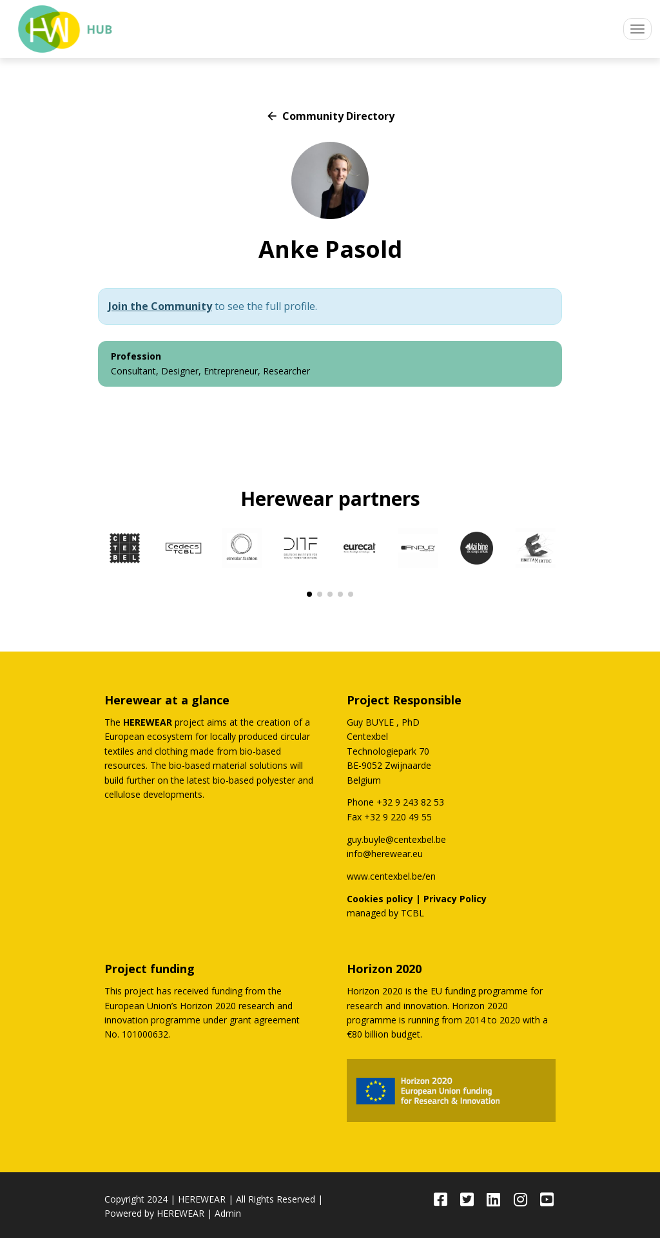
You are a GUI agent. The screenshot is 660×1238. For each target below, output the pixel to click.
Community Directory (330, 116)
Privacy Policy (455, 899)
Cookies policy (380, 899)
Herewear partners (330, 498)
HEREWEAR (202, 1199)
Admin (228, 1213)
